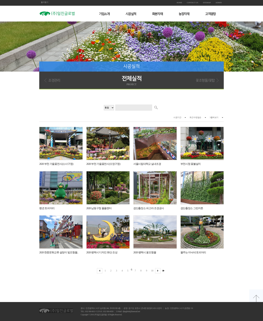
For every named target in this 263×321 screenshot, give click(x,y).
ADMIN (219, 3)
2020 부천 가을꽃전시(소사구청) (56, 163)
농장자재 (184, 14)
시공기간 (177, 117)
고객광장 (210, 14)
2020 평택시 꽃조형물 (144, 252)
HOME (179, 3)
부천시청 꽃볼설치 (190, 163)
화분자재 (157, 14)
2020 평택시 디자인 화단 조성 (101, 252)
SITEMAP (207, 3)
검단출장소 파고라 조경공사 (148, 208)
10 (152, 270)
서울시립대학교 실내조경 (147, 163)
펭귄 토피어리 (47, 208)
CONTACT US (192, 3)
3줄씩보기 (214, 117)
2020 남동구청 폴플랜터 (99, 208)
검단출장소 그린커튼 (191, 208)
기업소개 (104, 14)
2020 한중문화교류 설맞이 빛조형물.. (58, 252)
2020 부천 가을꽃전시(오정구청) (103, 163)
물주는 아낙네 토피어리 (193, 252)
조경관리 (54, 80)
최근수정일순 (195, 117)
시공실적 (130, 14)
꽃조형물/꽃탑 (205, 80)
